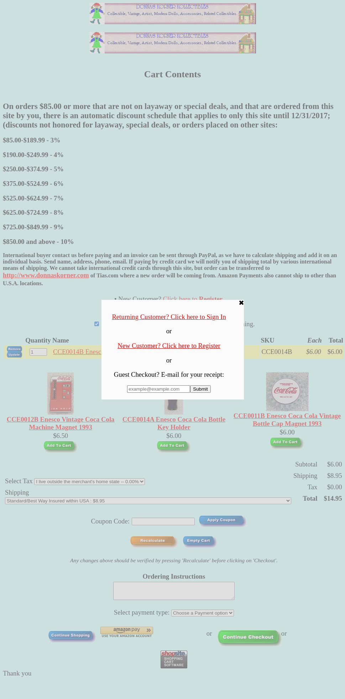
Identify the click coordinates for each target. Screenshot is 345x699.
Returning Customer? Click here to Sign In (169, 316)
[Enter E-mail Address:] (158, 389)
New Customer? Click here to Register (168, 345)
